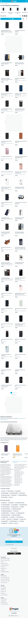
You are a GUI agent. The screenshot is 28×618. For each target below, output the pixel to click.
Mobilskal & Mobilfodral (5, 3)
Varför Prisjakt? (4, 575)
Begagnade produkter (5, 571)
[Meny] (1, 1)
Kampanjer (3, 570)
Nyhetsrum (3, 593)
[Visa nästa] (16, 392)
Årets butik (3, 566)
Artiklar (2, 561)
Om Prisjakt (3, 586)
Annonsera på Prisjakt (5, 579)
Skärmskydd (19, 418)
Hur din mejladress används (9, 544)
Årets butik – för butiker (5, 580)
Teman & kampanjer (5, 565)
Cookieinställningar (4, 603)
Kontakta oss (3, 589)
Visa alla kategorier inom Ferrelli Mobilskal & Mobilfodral (19, 462)
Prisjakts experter (4, 563)
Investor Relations (4, 594)
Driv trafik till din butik (5, 577)
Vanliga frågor (3, 588)
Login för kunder (4, 582)
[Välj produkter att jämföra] (23, 19)
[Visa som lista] (25, 16)
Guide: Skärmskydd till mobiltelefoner (8, 421)
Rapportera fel (14, 394)
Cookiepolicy (3, 600)
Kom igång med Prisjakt (5, 558)
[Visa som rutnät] (23, 16)
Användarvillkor (4, 599)
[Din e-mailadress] (14, 539)
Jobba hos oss (3, 591)
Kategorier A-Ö (3, 568)
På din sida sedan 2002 (5, 560)
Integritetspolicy (4, 602)
